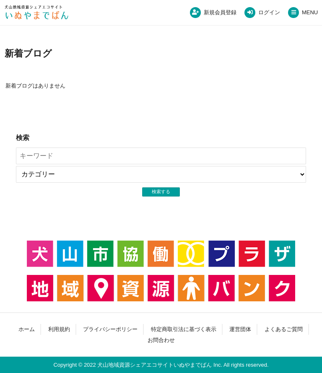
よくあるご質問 (284, 329)
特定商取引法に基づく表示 (183, 329)
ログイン (269, 12)
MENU (310, 12)
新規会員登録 (220, 12)
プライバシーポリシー (110, 329)
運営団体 (240, 329)
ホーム (26, 329)
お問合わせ (161, 340)
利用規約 (59, 329)
